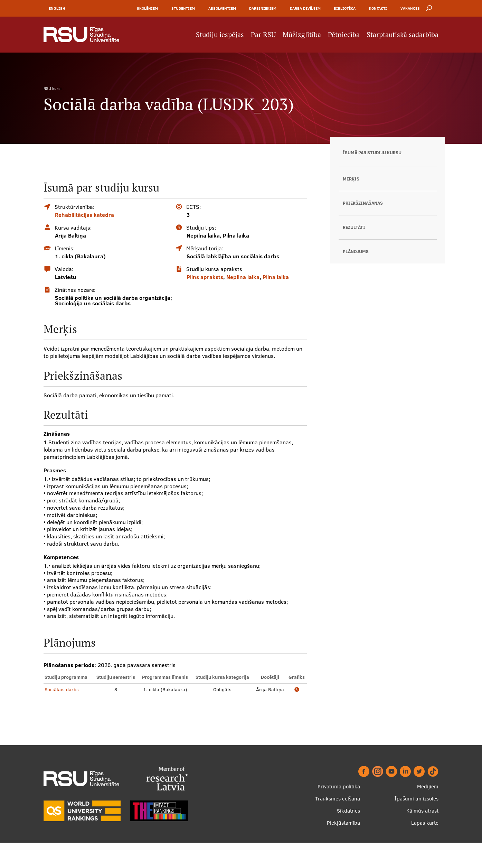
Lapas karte (424, 823)
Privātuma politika (339, 786)
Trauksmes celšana (337, 799)
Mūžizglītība (302, 34)
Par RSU (263, 34)
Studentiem (183, 8)
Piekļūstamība (343, 823)
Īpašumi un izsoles (416, 799)
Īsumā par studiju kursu (372, 152)
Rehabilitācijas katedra (84, 215)
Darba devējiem (305, 8)
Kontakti (378, 8)
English (57, 8)
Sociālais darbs (62, 689)
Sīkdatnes (348, 811)
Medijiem (427, 786)
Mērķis (351, 179)
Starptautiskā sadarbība (402, 34)
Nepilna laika (242, 277)
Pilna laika (276, 277)
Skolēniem (147, 8)
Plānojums (356, 251)
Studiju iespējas (220, 34)
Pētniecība (344, 34)
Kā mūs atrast (422, 811)
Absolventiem (222, 8)
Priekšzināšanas (363, 203)
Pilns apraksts (205, 277)
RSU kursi (53, 88)
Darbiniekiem (262, 8)
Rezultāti (354, 227)
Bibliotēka (345, 8)
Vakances (410, 8)
